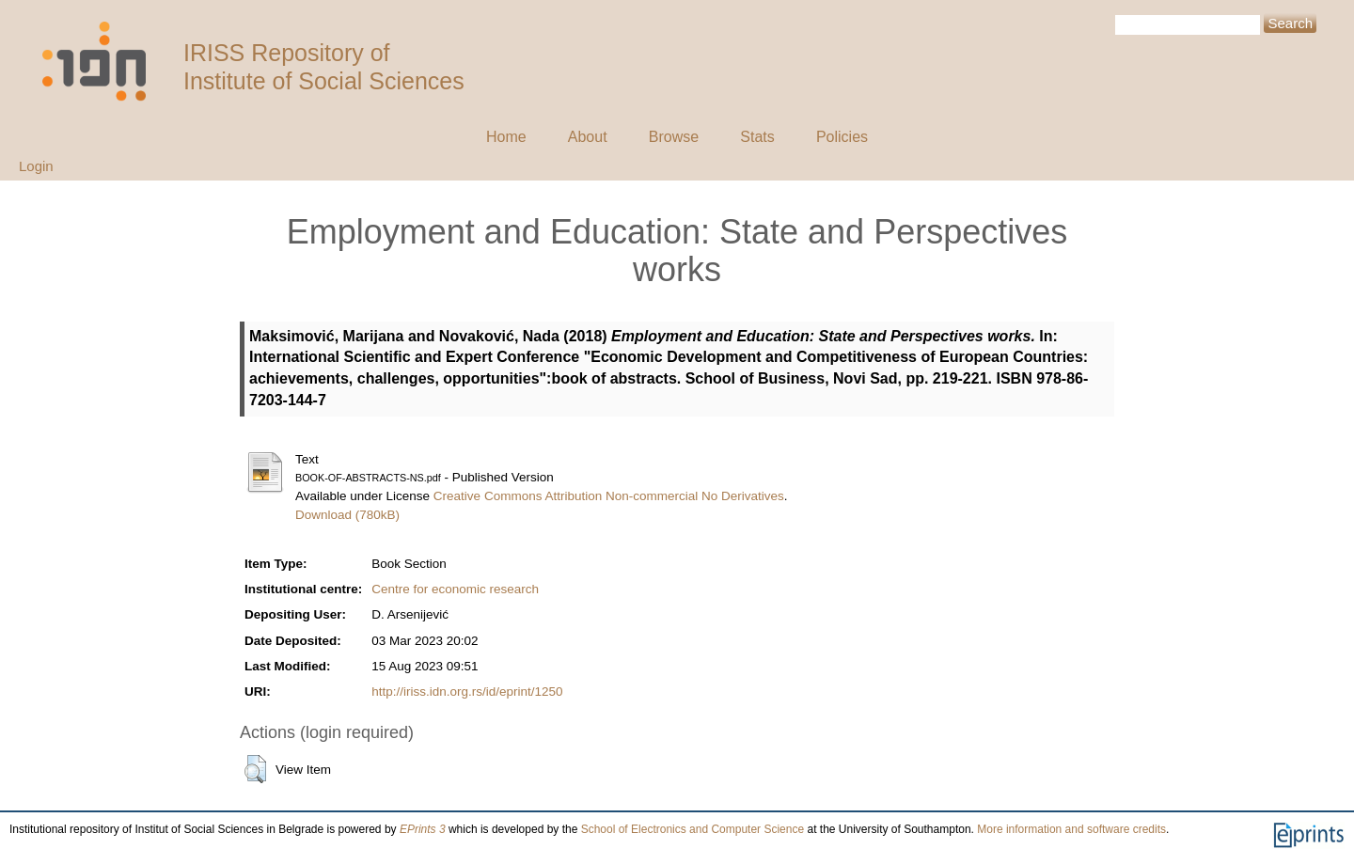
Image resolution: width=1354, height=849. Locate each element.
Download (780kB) (347, 515)
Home (506, 137)
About (587, 137)
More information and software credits (1071, 829)
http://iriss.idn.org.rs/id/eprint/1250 (466, 691)
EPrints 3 (423, 829)
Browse (674, 137)
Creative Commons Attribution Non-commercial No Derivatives (608, 496)
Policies (842, 137)
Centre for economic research (455, 589)
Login (36, 166)
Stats (757, 137)
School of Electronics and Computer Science (692, 829)
